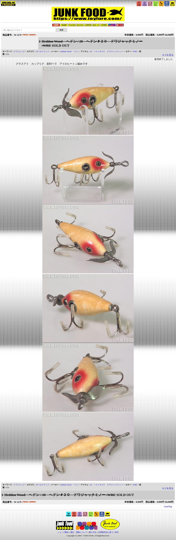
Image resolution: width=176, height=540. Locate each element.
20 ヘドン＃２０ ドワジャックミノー (106, 51)
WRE (135, 51)
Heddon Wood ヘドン (69, 51)
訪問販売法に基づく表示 (108, 532)
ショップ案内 (63, 532)
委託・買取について (78, 532)
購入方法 (92, 532)
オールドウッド (42, 51)
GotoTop (168, 506)
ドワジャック (19, 51)
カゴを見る (167, 55)
